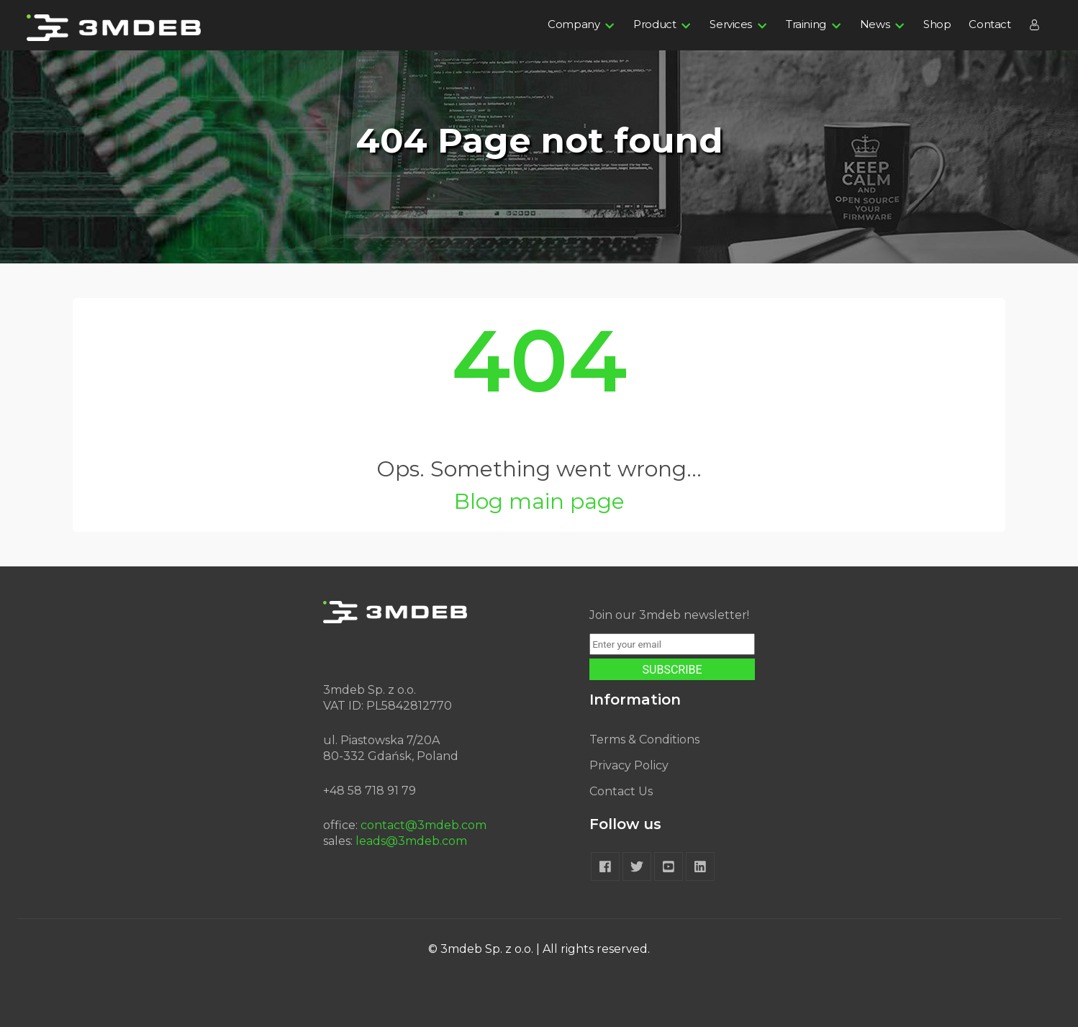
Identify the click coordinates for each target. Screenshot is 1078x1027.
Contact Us (621, 791)
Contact (989, 24)
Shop (937, 24)
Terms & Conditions (644, 739)
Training (806, 24)
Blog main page (539, 501)
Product (654, 24)
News (874, 24)
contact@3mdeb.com (423, 825)
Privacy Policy (629, 765)
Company (573, 24)
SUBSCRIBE (672, 670)
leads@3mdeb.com (411, 841)
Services (731, 24)
